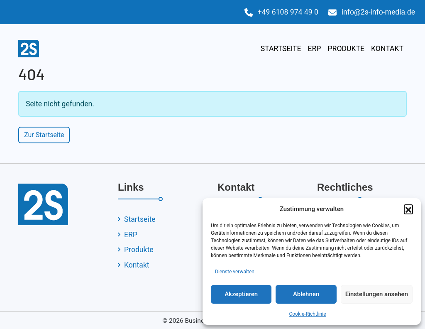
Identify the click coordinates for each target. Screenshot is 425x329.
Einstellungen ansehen (376, 294)
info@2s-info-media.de (378, 12)
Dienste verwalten (234, 272)
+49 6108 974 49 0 (288, 12)
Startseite (281, 48)
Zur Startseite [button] (44, 135)
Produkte (345, 48)
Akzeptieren (241, 294)
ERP (314, 48)
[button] (408, 209)
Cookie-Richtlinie (307, 314)
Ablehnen (306, 294)
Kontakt (387, 48)
